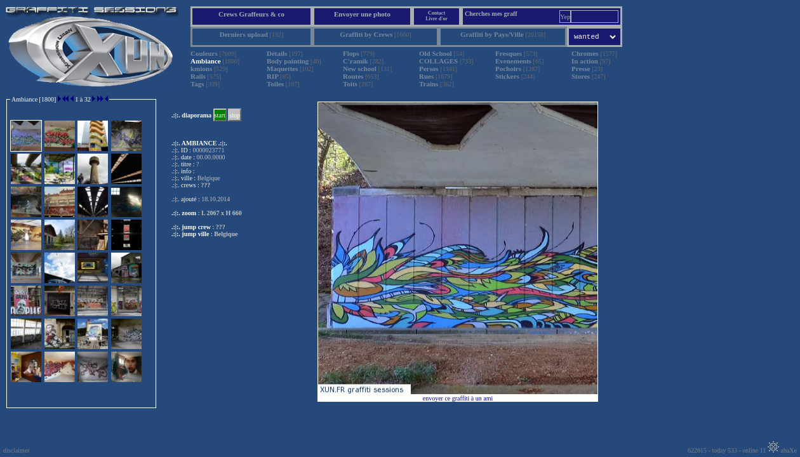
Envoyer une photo (362, 14)
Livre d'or (436, 19)
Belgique (225, 233)
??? (220, 226)
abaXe (782, 450)
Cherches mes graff (491, 13)
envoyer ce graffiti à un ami (458, 398)
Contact (436, 13)
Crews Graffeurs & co (251, 14)
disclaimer (16, 450)
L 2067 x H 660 (221, 212)
